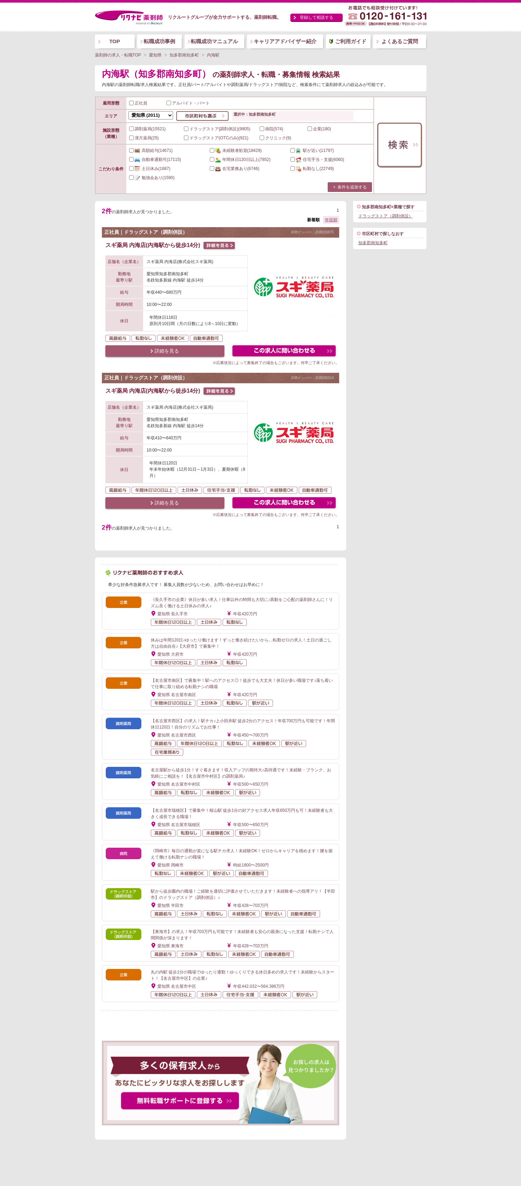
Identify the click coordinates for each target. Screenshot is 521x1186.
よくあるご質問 (399, 41)
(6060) (317, 159)
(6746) (235, 168)
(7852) (240, 159)
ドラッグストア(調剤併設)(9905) (217, 128)
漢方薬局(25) (144, 138)
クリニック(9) (275, 138)
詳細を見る (167, 351)
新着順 (313, 219)
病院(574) (271, 128)
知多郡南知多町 (373, 242)
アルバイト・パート (188, 103)
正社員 (138, 103)
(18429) (236, 150)
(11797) (312, 150)
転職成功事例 (159, 41)
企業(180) (319, 128)
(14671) (151, 150)
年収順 (331, 219)
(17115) (155, 159)
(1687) (150, 168)
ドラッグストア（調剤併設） (385, 216)
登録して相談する (316, 17)
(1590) (152, 177)
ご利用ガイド (350, 41)
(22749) (312, 168)
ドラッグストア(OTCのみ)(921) (216, 138)
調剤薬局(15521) (147, 128)
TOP (114, 41)
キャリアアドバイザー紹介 (285, 41)
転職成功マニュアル (214, 41)
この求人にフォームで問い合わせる (284, 351)
